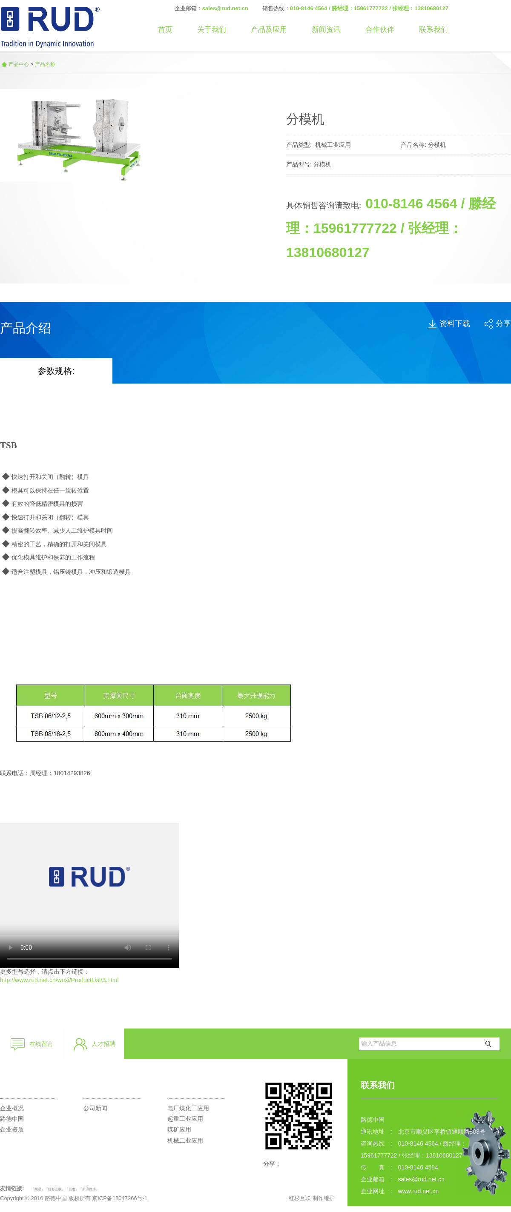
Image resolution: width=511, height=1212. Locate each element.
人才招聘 (93, 1044)
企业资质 (12, 1129)
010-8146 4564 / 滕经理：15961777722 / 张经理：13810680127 (369, 8)
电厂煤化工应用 (188, 1108)
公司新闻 (95, 1108)
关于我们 (211, 30)
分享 (497, 323)
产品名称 (45, 64)
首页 (165, 30)
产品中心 (19, 64)
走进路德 (17, 1085)
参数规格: (56, 370)
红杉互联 (300, 1198)
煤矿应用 (179, 1129)
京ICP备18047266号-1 (119, 1198)
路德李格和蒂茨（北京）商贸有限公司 (50, 25)
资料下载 (448, 323)
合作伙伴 (379, 30)
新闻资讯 (326, 30)
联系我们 (433, 30)
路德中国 (12, 1118)
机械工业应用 (185, 1140)
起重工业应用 (185, 1118)
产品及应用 (269, 30)
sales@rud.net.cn (225, 8)
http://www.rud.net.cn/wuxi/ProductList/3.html (59, 980)
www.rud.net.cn (418, 1191)
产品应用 (184, 1085)
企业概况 (12, 1108)
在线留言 (31, 1044)
